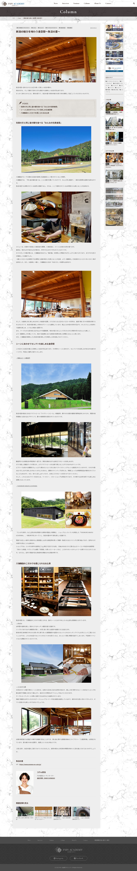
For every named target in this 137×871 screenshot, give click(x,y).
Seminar (76, 3)
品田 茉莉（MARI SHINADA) (46, 778)
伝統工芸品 (63, 27)
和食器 (70, 27)
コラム (34, 27)
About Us (97, 3)
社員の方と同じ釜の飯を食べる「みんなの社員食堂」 (40, 106)
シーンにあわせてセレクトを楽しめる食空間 (36, 110)
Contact (108, 3)
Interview (65, 3)
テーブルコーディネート (52, 27)
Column (87, 3)
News (56, 3)
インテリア (115, 85)
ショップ (41, 27)
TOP (14, 18)
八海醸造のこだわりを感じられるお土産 (35, 113)
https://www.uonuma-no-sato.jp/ (30, 764)
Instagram (59, 858)
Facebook (79, 858)
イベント (111, 87)
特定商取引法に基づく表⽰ (102, 840)
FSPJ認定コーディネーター (23, 27)
